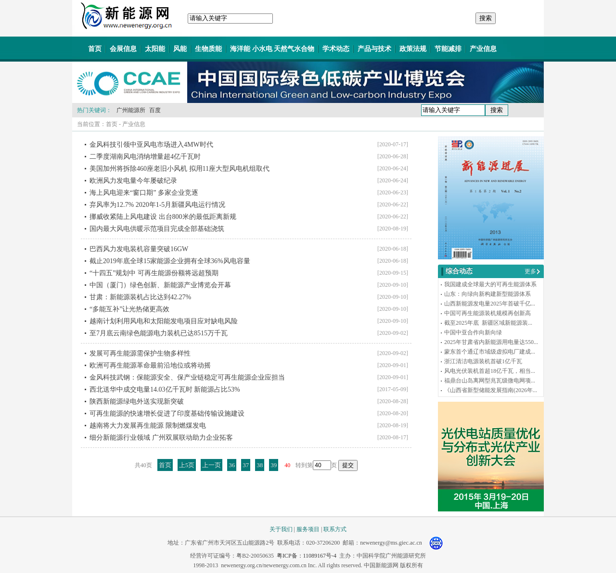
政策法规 (412, 48)
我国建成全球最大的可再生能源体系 (490, 284)
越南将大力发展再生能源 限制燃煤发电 (148, 425)
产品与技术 (374, 48)
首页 (95, 48)
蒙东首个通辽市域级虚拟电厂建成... (489, 351)
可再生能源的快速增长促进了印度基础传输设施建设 (167, 413)
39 (273, 465)
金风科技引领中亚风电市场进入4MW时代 (151, 144)
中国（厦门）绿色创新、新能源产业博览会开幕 (160, 285)
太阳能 (155, 48)
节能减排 (448, 48)
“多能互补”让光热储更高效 (129, 309)
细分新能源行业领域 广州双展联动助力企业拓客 (161, 437)
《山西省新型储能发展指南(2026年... (490, 390)
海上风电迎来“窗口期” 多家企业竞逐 (144, 192)
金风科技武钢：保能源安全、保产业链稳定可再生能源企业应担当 (187, 377)
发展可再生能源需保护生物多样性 (140, 353)
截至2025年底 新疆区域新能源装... (488, 322)
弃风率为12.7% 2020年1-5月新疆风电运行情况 (157, 204)
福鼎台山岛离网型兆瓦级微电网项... (489, 380)
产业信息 (483, 48)
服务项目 (308, 529)
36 (232, 465)
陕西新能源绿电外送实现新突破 (137, 401)
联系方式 (334, 529)
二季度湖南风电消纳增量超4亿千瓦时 (145, 156)
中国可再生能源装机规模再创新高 (487, 313)
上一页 (211, 465)
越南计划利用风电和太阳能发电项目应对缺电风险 (164, 321)
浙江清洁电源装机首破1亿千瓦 (483, 361)
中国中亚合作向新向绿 (473, 332)
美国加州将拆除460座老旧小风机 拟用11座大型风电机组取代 (180, 168)
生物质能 (208, 48)
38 (260, 465)
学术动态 (335, 48)
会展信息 (123, 48)
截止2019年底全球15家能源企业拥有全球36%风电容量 (170, 261)
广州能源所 (130, 110)
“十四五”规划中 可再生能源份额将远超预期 (154, 273)
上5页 (187, 465)
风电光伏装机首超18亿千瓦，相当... (489, 371)
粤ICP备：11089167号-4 (306, 555)
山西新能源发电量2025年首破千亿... (489, 303)
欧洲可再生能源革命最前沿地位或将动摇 (150, 365)
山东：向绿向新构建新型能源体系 (487, 294)
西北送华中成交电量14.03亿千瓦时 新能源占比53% (165, 389)
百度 (155, 110)
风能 (180, 48)
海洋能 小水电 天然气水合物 (272, 48)
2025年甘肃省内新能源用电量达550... (491, 342)
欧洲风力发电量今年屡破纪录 (133, 180)
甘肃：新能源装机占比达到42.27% (140, 297)
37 (246, 465)
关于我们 (281, 529)
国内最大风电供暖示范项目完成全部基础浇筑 (157, 228)
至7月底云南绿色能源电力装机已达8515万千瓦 (159, 333)
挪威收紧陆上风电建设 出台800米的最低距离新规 (163, 216)
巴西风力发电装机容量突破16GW (139, 249)
